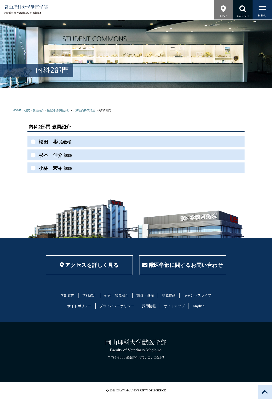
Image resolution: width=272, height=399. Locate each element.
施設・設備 (145, 295)
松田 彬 (50, 141)
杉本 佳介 (50, 155)
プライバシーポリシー (116, 306)
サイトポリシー (79, 306)
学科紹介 (89, 295)
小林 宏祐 (50, 168)
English (199, 306)
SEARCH (243, 9)
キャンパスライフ (197, 295)
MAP (223, 9)
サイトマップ (174, 306)
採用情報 (149, 306)
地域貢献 (169, 295)
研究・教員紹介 (116, 295)
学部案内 (67, 295)
